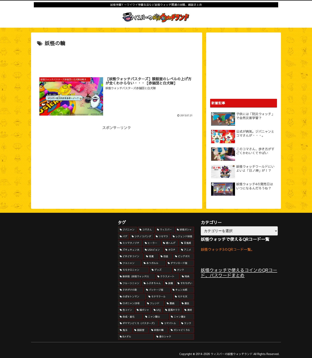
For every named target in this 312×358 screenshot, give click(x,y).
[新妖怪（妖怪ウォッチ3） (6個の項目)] (136, 277)
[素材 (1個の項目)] (188, 310)
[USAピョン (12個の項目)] (153, 250)
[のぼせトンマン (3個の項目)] (132, 297)
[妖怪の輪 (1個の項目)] (158, 330)
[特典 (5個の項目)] (187, 277)
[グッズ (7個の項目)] (161, 270)
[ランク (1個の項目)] (186, 323)
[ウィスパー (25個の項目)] (164, 230)
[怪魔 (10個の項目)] (151, 256)
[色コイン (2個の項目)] (126, 310)
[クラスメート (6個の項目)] (167, 277)
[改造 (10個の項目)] (166, 256)
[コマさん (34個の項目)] (146, 230)
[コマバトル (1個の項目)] (169, 323)
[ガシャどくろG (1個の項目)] (181, 330)
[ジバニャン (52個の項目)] (127, 230)
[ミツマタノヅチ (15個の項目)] (130, 243)
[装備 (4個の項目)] (169, 283)
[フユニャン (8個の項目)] (129, 263)
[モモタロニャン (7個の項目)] (133, 270)
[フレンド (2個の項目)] (154, 303)
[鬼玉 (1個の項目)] (125, 330)
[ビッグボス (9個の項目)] (183, 256)
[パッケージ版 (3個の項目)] (157, 290)
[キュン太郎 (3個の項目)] (182, 290)
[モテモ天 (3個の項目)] (183, 297)
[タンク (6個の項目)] (183, 270)
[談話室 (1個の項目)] (141, 330)
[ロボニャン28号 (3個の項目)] (131, 303)
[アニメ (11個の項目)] (186, 250)
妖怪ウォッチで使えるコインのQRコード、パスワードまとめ (239, 272)
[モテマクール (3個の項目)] (159, 297)
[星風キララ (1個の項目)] (172, 310)
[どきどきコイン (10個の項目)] (131, 256)
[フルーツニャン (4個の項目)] (129, 283)
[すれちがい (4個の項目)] (185, 283)
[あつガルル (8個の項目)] (153, 263)
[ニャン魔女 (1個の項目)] (181, 317)
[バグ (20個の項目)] (123, 236)
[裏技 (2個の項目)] (187, 303)
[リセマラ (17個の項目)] (162, 236)
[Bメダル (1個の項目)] (136, 337)
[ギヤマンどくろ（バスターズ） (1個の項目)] (138, 323)
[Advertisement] (116, 59)
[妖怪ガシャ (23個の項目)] (184, 230)
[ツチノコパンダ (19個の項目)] (141, 236)
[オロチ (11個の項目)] (171, 250)
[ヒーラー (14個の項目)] (151, 243)
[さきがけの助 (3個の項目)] (131, 290)
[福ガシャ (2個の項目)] (143, 310)
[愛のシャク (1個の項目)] (174, 337)
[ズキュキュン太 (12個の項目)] (130, 250)
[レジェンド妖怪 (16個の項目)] (182, 236)
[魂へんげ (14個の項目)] (169, 243)
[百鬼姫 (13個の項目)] (186, 243)
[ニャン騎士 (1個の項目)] (155, 317)
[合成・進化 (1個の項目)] (130, 317)
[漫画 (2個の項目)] (172, 303)
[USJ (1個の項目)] (157, 310)
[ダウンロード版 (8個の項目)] (180, 263)
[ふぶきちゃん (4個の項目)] (152, 283)
